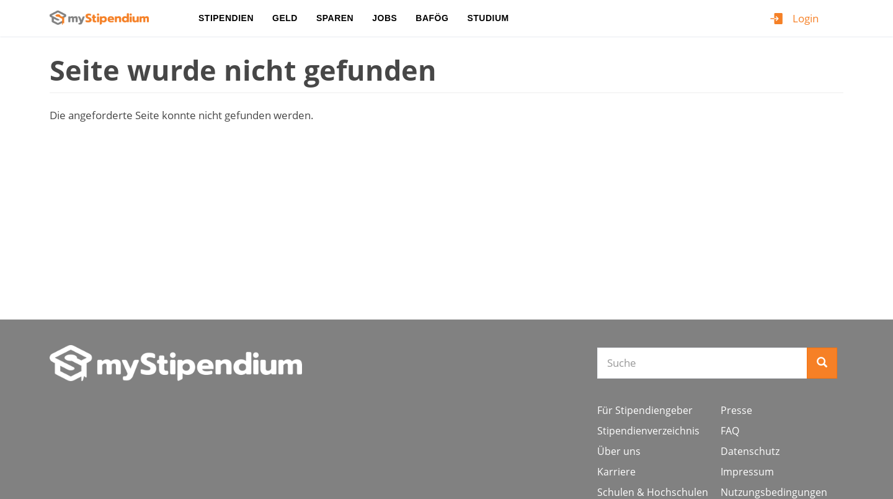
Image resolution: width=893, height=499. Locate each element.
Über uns (619, 451)
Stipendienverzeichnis (648, 431)
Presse (736, 410)
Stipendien (226, 18)
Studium (488, 18)
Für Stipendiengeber (645, 410)
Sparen (334, 18)
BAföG (431, 18)
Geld (285, 18)
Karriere (616, 472)
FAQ (730, 431)
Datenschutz (750, 451)
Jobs (384, 18)
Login (806, 18)
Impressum (747, 472)
